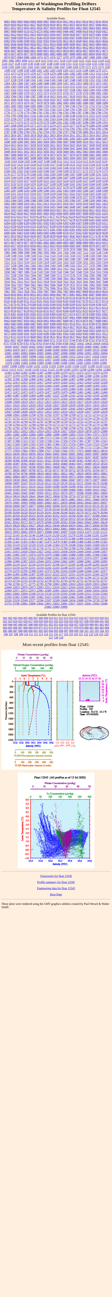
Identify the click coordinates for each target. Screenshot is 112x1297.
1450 (59, 83)
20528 (64, 519)
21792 (80, 548)
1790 (98, 112)
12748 (48, 421)
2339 (98, 125)
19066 (64, 480)
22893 (40, 587)
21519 (16, 545)
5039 (59, 148)
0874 (7, 54)
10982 (16, 353)
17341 (56, 441)
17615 (56, 447)
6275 (53, 219)
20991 (56, 532)
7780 (33, 288)
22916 (56, 587)
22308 (32, 571)
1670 (98, 99)
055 (66, 624)
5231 (7, 184)
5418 (79, 203)
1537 (66, 89)
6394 (92, 229)
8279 (7, 314)
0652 (46, 44)
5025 (72, 145)
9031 (92, 327)
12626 (48, 405)
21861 (8, 554)
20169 (88, 509)
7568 (46, 275)
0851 (46, 50)
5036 (40, 148)
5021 (53, 145)
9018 (79, 327)
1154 (88, 63)
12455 (32, 389)
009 (46, 618)
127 (51, 637)
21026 (72, 532)
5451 (105, 206)
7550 (85, 271)
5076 (59, 154)
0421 (105, 31)
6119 (33, 216)
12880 (104, 431)
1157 (107, 63)
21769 (64, 548)
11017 (87, 356)
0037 (92, 24)
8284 (20, 314)
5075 (53, 154)
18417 (40, 463)
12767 (24, 424)
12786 (48, 428)
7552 (92, 271)
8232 (46, 311)
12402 (48, 379)
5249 (20, 187)
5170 (72, 171)
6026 (20, 213)
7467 (14, 271)
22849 (8, 587)
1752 (92, 106)
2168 (85, 119)
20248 (64, 512)
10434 (96, 343)
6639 (53, 236)
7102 (66, 252)
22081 (88, 561)
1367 (27, 83)
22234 (40, 567)
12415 (24, 382)
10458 (80, 346)
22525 (56, 574)
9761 (26, 343)
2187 (79, 122)
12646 (104, 408)
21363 (48, 538)
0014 (85, 21)
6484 (40, 232)
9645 (85, 337)
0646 (14, 44)
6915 (105, 242)
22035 (32, 561)
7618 (46, 281)
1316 (14, 76)
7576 (72, 275)
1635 (53, 99)
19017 (104, 476)
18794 (16, 473)
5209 (79, 177)
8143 (98, 298)
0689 (66, 44)
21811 (8, 551)
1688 (98, 102)
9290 (20, 333)
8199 (14, 307)
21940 (48, 558)
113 (41, 634)
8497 (46, 324)
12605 (88, 398)
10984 (32, 353)
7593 (14, 278)
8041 (20, 294)
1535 (53, 89)
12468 (104, 389)
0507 (7, 37)
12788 (64, 428)
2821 (46, 135)
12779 (96, 424)
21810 (104, 548)
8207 (59, 307)
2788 (14, 132)
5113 (72, 161)
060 (91, 624)
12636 (24, 408)
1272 (7, 73)
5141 (33, 167)
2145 (46, 115)
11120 (35, 369)
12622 (16, 405)
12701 (40, 415)
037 (81, 621)
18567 (24, 467)
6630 (105, 232)
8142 (92, 298)
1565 (98, 89)
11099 (21, 366)
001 (5, 618)
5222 (53, 180)
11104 (60, 366)
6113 (14, 216)
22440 (80, 571)
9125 (46, 330)
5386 (27, 200)
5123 (27, 164)
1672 (7, 102)
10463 (104, 346)
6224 (105, 216)
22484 (8, 574)
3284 (85, 138)
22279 (16, 571)
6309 (92, 223)
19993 (24, 502)
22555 (88, 574)
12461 (80, 389)
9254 (59, 330)
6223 (98, 216)
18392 (24, 463)
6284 (7, 223)
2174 (20, 122)
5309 (105, 190)
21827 (40, 551)
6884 (59, 242)
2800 (85, 132)
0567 (72, 37)
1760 (40, 109)
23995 (64, 606)
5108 (47, 161)
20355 (64, 515)
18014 (104, 450)
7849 (92, 288)
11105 (68, 366)
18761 (88, 470)
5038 (53, 148)
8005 (72, 291)
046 (20, 624)
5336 (53, 197)
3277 (40, 138)
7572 (59, 275)
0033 (72, 24)
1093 (18, 60)
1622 (92, 96)
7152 (46, 255)
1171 (88, 67)
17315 (24, 441)
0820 (20, 47)
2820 (40, 135)
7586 (98, 275)
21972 (80, 558)
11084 (32, 363)
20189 (8, 512)
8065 (46, 294)
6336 (40, 226)
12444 (48, 385)
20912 (80, 528)
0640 (79, 41)
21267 (63, 535)
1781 (40, 112)
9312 (105, 333)
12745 (32, 421)
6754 (53, 239)
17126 (8, 437)
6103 (7, 216)
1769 (98, 109)
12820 (8, 431)
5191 (98, 174)
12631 (88, 405)
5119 (104, 161)
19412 (96, 489)
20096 (56, 506)
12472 (16, 392)
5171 (79, 171)
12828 (72, 431)
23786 (16, 603)
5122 (20, 164)
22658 (48, 577)
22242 (48, 567)
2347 (46, 128)
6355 (98, 226)
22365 (40, 571)
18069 (64, 454)
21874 (32, 554)
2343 (20, 128)
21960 (64, 558)
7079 (72, 249)
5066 (105, 151)
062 (102, 624)
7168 (33, 258)
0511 (33, 37)
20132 (8, 509)
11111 (106, 366)
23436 (56, 597)
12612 (40, 402)
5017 (27, 145)
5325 (92, 193)
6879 (33, 242)
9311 (98, 333)
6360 (27, 229)
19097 (16, 483)
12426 (96, 382)
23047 (80, 590)
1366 (20, 83)
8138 (79, 298)
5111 (59, 161)
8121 (26, 298)
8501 (66, 324)
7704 (20, 288)
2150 (79, 115)
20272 (88, 512)
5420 (92, 203)
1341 (33, 80)
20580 (48, 522)
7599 (53, 278)
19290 (64, 486)
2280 (92, 125)
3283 (79, 138)
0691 (79, 44)
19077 (96, 480)
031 (51, 621)
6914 (98, 242)
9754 (98, 340)
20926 (104, 528)
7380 (98, 265)
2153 (98, 115)
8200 (20, 307)
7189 (92, 258)
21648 (72, 545)
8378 (85, 314)
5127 (53, 164)
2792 (40, 132)
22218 (16, 567)
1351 (92, 80)
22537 (64, 574)
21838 (64, 551)
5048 (105, 148)
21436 (8, 541)
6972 (98, 245)
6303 (53, 223)
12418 (48, 382)
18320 (32, 460)
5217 (27, 180)
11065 (79, 359)
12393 (104, 376)
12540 (64, 395)
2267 (7, 125)
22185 (72, 564)
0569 (85, 37)
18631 (72, 467)
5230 (105, 180)
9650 (98, 337)
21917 (24, 558)
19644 (40, 496)
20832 (40, 528)
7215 (33, 262)
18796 (24, 473)
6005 (40, 210)
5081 (92, 154)
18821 (56, 473)
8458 (40, 320)
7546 (66, 271)
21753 (56, 548)
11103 (52, 366)
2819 (33, 135)
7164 (7, 258)
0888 (72, 54)
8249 (72, 311)
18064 (48, 454)
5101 (105, 158)
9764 (46, 343)
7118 (92, 252)
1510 (40, 86)
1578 (79, 93)
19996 (32, 502)
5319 (53, 193)
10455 (64, 346)
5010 (85, 141)
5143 (46, 167)
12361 (99, 369)
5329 (14, 197)
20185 (104, 509)
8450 (27, 320)
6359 (20, 229)
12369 (56, 372)
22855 (16, 587)
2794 (46, 132)
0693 (92, 44)
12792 (88, 428)
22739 (48, 580)
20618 (104, 522)
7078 (66, 249)
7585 (92, 275)
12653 (56, 411)
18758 (80, 470)
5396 (72, 200)
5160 (7, 171)
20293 (8, 515)
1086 (79, 57)
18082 (80, 454)
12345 (67, 369)
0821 (27, 47)
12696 (24, 415)
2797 (66, 132)
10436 (8, 346)
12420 (64, 382)
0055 (33, 28)
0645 (7, 44)
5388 (33, 200)
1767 (85, 109)
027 (30, 621)
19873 (48, 499)
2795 (53, 132)
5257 (59, 187)
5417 (72, 203)
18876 (24, 476)
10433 (88, 343)
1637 (59, 99)
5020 (46, 145)
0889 (79, 54)
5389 (40, 200)
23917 (72, 603)
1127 (11, 63)
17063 (88, 434)
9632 (59, 337)
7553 (98, 271)
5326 (98, 193)
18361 (80, 460)
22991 (56, 590)
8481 (105, 320)
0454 (40, 34)
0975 (14, 57)
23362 (16, 597)
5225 (72, 180)
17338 (48, 441)
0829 (66, 47)
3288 (7, 141)
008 (41, 618)
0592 (40, 41)
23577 (32, 600)
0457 (59, 34)
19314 (87, 486)
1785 (66, 112)
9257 (72, 330)
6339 (59, 226)
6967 (79, 245)
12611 (32, 402)
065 (10, 627)
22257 (80, 567)
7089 (27, 252)
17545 (8, 447)
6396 (98, 229)
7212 (13, 262)
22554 (80, 574)
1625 (7, 99)
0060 (66, 28)
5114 (79, 161)
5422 (105, 203)
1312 (92, 73)
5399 (92, 200)
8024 (105, 291)
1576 (66, 93)
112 (36, 634)
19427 (104, 489)
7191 (105, 258)
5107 (40, 161)
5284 (105, 187)
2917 (7, 138)
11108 (91, 366)
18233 (72, 457)
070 (36, 627)
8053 (40, 294)
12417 (40, 382)
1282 (72, 73)
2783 (85, 128)
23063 (8, 593)
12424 (88, 382)
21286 (87, 535)
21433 (103, 538)
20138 (48, 509)
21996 (16, 561)
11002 (40, 356)
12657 (88, 411)
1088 (92, 57)
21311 (24, 538)
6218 (72, 216)
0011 (66, 21)
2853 (53, 135)
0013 (79, 21)
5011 (92, 141)
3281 (66, 138)
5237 (46, 184)
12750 (64, 421)
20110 (87, 506)
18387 (16, 463)
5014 (7, 145)
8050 (27, 294)
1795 (14, 115)
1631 (27, 99)
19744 (96, 496)
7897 (14, 291)
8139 (85, 298)
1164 (43, 67)
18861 (104, 473)
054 (61, 624)
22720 (104, 577)
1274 (20, 73)
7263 (40, 265)
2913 (85, 135)
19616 (16, 496)
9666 (40, 340)
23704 (88, 600)
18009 (88, 450)
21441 (16, 541)
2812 (92, 132)
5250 (27, 187)
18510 (96, 463)
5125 (40, 164)
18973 (72, 476)
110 (26, 634)
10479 (32, 350)
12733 (80, 418)
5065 (98, 151)
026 (25, 621)
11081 (16, 363)
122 (86, 634)
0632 (66, 41)
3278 (46, 138)
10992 (96, 353)
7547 (72, 271)
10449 (56, 346)
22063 (64, 561)
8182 (40, 304)
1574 (53, 93)
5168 (59, 171)
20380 (96, 515)
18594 (40, 467)
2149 (72, 115)
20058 (8, 506)
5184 (59, 174)
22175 (64, 564)
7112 (85, 252)
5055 (40, 151)
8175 (7, 304)
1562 (79, 89)
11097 (5, 366)
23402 (40, 597)
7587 (105, 275)
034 (66, 621)
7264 (46, 265)
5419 (85, 203)
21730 (40, 548)
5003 (40, 141)
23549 (24, 600)
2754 (66, 128)
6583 (85, 232)
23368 (24, 597)
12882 (16, 434)
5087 (27, 158)
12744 (24, 421)
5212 (98, 177)
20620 (16, 525)
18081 (72, 454)
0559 (46, 37)
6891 (92, 242)
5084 (7, 158)
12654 (64, 411)
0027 (33, 24)
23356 (8, 597)
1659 (72, 99)
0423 (14, 34)
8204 (40, 307)
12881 (8, 434)
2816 (14, 135)
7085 (7, 252)
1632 (33, 99)
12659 (104, 411)
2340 (105, 125)
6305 (66, 223)
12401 (40, 379)
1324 (59, 76)
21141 (16, 535)
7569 (53, 275)
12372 (80, 372)
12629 (72, 405)
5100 (98, 158)
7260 (20, 265)
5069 (20, 154)
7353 (79, 265)
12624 (32, 405)
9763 (39, 343)
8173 (98, 301)
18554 (8, 467)
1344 (46, 80)
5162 (20, 171)
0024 (20, 24)
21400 (80, 538)
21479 (56, 541)
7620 (59, 281)
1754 (105, 106)
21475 (48, 541)
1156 (101, 63)
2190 (98, 122)
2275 (59, 125)
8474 (79, 320)
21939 (40, 558)
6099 (92, 213)
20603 (88, 522)
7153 (53, 255)
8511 (79, 324)
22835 (96, 584)
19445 (24, 493)
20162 (80, 509)
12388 (88, 376)
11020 (8, 359)
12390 (96, 376)
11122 (43, 369)
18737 (56, 470)
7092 (40, 252)
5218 (33, 180)
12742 (16, 421)
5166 (46, 171)
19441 (8, 493)
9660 (27, 340)
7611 (13, 281)
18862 (8, 476)
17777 (8, 450)
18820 (48, 473)
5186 (66, 174)
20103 (64, 506)
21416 (87, 538)
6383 (66, 229)
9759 (20, 343)
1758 (27, 109)
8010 (92, 291)
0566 (66, 37)
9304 (79, 333)
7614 (33, 281)
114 (46, 634)
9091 (105, 327)
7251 (85, 262)
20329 (24, 515)
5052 (27, 151)
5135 (98, 164)
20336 (40, 515)
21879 (48, 554)
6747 (7, 239)
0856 (79, 50)
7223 (72, 262)
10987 (56, 353)
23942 (96, 603)
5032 (14, 148)
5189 (85, 174)
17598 (40, 447)
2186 (72, 122)
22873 (32, 587)
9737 (66, 340)
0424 (20, 34)
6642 (72, 236)
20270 (80, 512)
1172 (94, 67)
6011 (59, 210)
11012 (72, 356)
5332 (33, 197)
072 (46, 627)
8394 (53, 317)
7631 (72, 281)
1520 (105, 86)
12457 (48, 389)
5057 (53, 151)
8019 (98, 291)
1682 (59, 102)
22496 (24, 574)
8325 (40, 314)
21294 (103, 535)
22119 (16, 564)
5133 (85, 164)
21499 (96, 541)
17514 (88, 444)
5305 (79, 190)
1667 (79, 99)
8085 (85, 294)
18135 (32, 457)
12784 (32, 428)
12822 (24, 431)
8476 (85, 320)
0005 (33, 21)
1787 (79, 112)
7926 (27, 291)
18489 (88, 463)
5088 (33, 158)
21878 (40, 554)
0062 (79, 28)
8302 (33, 314)
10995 (8, 356)
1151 (69, 63)
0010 (59, 21)
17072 (96, 434)
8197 (105, 304)
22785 (40, 584)
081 (91, 627)
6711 (92, 236)
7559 (20, 275)
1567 (7, 93)
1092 (11, 60)
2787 (7, 132)
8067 (59, 294)
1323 (53, 76)
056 (71, 624)
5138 (14, 167)
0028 (40, 24)
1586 (27, 96)
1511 (46, 86)
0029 (46, 24)
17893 (32, 450)
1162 (30, 67)
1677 (33, 102)
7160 (98, 255)
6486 (53, 232)
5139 (20, 167)
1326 (66, 76)
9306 (92, 333)
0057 (46, 28)
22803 (56, 584)
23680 (80, 600)
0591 (33, 41)
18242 (80, 457)
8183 (46, 304)
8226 (40, 311)
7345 (59, 265)
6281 (92, 219)
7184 (59, 258)
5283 (98, 187)
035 (71, 621)
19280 (56, 486)
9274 (105, 330)
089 (25, 631)
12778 (88, 424)
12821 (16, 431)
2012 (27, 115)
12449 (88, 385)
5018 (33, 145)
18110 (16, 457)
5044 (79, 148)
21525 (24, 545)
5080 (85, 154)
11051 (16, 359)
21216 (47, 535)
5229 (98, 180)
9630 (46, 337)
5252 (40, 187)
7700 (14, 288)
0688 (59, 44)
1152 (75, 63)
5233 (20, 184)
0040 (98, 24)
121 (81, 634)
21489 (80, 541)
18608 (56, 467)
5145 (59, 167)
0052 (14, 28)
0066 (105, 28)
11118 (28, 369)
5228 (92, 180)
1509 (33, 86)
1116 (50, 60)
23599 (56, 600)
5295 (27, 190)
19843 (40, 499)
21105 (95, 532)
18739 (64, 470)
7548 (79, 271)
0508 (14, 37)
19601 (96, 493)
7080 (79, 249)
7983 (59, 291)
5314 (20, 193)
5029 (98, 145)
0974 (7, 57)
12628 (64, 405)
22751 (80, 580)
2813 (98, 132)
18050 (32, 454)
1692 (14, 106)
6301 (40, 223)
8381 (98, 314)
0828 (59, 47)
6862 (105, 239)
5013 (105, 141)
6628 (92, 232)
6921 (40, 245)
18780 (8, 473)
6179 (59, 216)
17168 (40, 437)
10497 (80, 350)
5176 (7, 174)
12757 (104, 421)
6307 (79, 223)
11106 (75, 366)
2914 (92, 135)
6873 (14, 242)
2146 (53, 115)
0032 (66, 24)
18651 (88, 467)
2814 (105, 132)
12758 (8, 424)
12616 (72, 402)
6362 (40, 229)
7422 (72, 268)
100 (81, 631)
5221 (46, 180)
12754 (88, 421)
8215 (7, 311)
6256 (46, 219)
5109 (53, 161)
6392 (79, 229)
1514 (66, 86)
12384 (64, 376)
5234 (27, 184)
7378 (92, 265)
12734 (88, 418)
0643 (98, 41)
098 (71, 631)
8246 (66, 311)
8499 (59, 324)
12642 (72, 408)
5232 (14, 184)
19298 (72, 486)
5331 (27, 197)
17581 (32, 447)
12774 (64, 424)
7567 (40, 275)
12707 (56, 415)
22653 (40, 577)
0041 (105, 24)
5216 (20, 180)
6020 (85, 210)
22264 (88, 567)
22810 (72, 584)
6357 (7, 229)
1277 (40, 73)
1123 (94, 60)
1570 (27, 93)
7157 (79, 255)
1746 (53, 106)
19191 (8, 486)
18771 (104, 470)
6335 (33, 226)
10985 (40, 353)
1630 (20, 99)
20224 (32, 512)
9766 (59, 343)
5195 (20, 177)
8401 (72, 317)
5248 (14, 187)
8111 (13, 298)
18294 (103, 457)
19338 (8, 489)
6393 (85, 229)
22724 (16, 580)
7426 (85, 268)
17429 (24, 444)
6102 (105, 213)
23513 (96, 597)
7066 (33, 249)
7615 (39, 281)
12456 (40, 389)
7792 (46, 288)
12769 (40, 424)
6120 (39, 216)
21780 (72, 548)
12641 (64, 408)
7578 (79, 275)
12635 (16, 408)
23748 (104, 600)
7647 (98, 281)
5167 (53, 171)
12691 (16, 415)
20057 (103, 502)
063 (107, 624)
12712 (87, 415)
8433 (98, 317)
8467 (59, 320)
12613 (48, 402)
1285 (79, 73)
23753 (8, 603)
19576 (64, 493)
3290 (20, 141)
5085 (14, 158)
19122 (48, 483)
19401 (80, 489)
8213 (98, 307)
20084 (40, 506)
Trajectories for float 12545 (56, 876)
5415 (59, 203)
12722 (16, 418)
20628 (40, 525)
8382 (105, 314)
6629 (98, 232)
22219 (24, 567)
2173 (14, 122)
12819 (104, 428)
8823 (14, 327)
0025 (27, 24)
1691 (7, 106)
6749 (20, 239)
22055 (48, 561)
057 (76, 624)
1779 (27, 112)
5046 (92, 148)
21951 (56, 558)
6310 (98, 223)
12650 (32, 411)
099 (76, 631)
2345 (33, 128)
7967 (46, 291)
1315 (7, 76)
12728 (56, 418)
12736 (96, 418)
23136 (48, 593)
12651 (40, 411)
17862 (24, 450)
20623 (24, 525)
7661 (33, 284)
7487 (20, 271)
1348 (72, 80)
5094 (72, 158)
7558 (14, 275)
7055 (20, 249)
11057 (48, 359)
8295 (27, 314)
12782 (16, 428)
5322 (72, 193)
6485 (46, 232)
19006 (88, 476)
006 (30, 618)
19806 (24, 499)
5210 (85, 177)
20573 (32, 522)
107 (11, 634)
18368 (88, 460)
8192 (79, 304)
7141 (20, 255)
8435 (105, 317)
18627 (64, 467)
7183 (53, 258)
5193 (7, 177)
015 (76, 618)
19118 (40, 483)
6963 (72, 245)
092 (41, 631)
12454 (24, 389)
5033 (20, 148)
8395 (59, 317)
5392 (59, 200)
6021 (92, 210)
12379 (24, 376)
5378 (92, 197)
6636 (33, 236)
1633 (40, 99)
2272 (40, 125)
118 (66, 634)
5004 (46, 141)
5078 (72, 154)
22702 (80, 577)
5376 (79, 197)
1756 (14, 109)
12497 (48, 395)
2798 (72, 132)
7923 (20, 291)
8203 (33, 307)
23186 (72, 593)
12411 (103, 379)
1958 (20, 115)
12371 (72, 372)
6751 (33, 239)
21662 (80, 545)
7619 (53, 281)
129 (61, 637)
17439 (40, 444)
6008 (46, 210)
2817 (20, 135)
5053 (33, 151)
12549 (104, 395)
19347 (24, 489)
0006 (40, 21)
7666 (53, 284)
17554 (24, 447)
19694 (56, 496)
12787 (56, 428)
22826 (80, 584)
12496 (40, 395)
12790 (72, 428)
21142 (24, 535)
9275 (7, 333)
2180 (53, 122)
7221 (59, 262)
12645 (96, 408)
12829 (80, 431)
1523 (20, 89)
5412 (39, 203)
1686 (85, 102)
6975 (105, 245)
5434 (46, 206)
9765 (52, 343)
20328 (16, 515)
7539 (53, 271)
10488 (48, 350)
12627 (56, 405)
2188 (85, 122)
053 (56, 624)
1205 (65, 70)
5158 (98, 167)
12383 (56, 376)
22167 (48, 564)
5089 (40, 158)
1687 (92, 102)
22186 (80, 564)
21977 (96, 558)
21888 (72, 554)
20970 (32, 532)
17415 (104, 441)
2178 (40, 122)
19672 (48, 496)
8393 (46, 317)
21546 (48, 545)
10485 (40, 350)
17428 (16, 444)
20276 (96, 512)
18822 (64, 473)
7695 (98, 284)
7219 (46, 262)
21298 (8, 538)
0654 (53, 44)
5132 (79, 164)
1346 (59, 80)
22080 (80, 561)
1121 (81, 60)
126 (106, 634)
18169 (48, 457)
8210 (79, 307)
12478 (56, 392)
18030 (16, 454)
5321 (66, 193)
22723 (8, 580)
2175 (27, 122)
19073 (88, 480)
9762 (33, 343)
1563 (85, 89)
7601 (66, 278)
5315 (26, 193)
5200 (53, 177)
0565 (59, 37)
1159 (11, 67)
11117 (20, 369)
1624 (105, 96)
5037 (46, 148)
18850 (88, 473)
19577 (72, 493)
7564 (33, 275)
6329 (20, 226)
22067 (72, 561)
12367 (40, 372)
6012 (66, 210)
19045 (24, 480)
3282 (72, 138)
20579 (40, 522)
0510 (27, 37)
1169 (75, 67)
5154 (72, 167)
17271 (104, 437)
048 (30, 624)
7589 (7, 278)
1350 (85, 80)
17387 (88, 441)
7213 (20, 262)
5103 (14, 161)
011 (56, 618)
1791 (105, 112)
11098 (13, 366)
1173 (101, 67)
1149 (56, 63)
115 (51, 634)
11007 (56, 356)
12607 (104, 398)
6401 (14, 232)
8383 (7, 317)
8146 (14, 301)
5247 (7, 187)
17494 (80, 444)
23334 (96, 593)
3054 (20, 138)
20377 (88, 515)
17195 (64, 437)
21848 (95, 551)
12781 (8, 428)
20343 (48, 515)
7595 (27, 278)
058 (81, 624)
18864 (16, 476)
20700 (104, 525)
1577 (72, 93)
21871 (24, 554)
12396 (16, 379)
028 (36, 621)
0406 (66, 31)
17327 (32, 441)
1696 (40, 106)
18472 (80, 463)
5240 (66, 184)
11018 (95, 356)
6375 (46, 229)
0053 (20, 28)
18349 (72, 460)
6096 (72, 213)
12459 (64, 389)
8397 (66, 317)
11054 (32, 359)
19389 (64, 489)
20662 (80, 525)
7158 (85, 255)
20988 (48, 532)
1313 (98, 73)
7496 (27, 271)
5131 (72, 164)
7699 (7, 288)
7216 (39, 262)
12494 (32, 395)
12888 (56, 434)
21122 (8, 535)
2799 (79, 132)
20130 (103, 506)
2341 (7, 128)
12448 (80, 385)
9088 (98, 327)
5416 (66, 203)
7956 (40, 291)
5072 (33, 154)
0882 (53, 54)
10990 (80, 353)
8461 (46, 320)
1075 (46, 57)
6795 (98, 239)
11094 (95, 363)
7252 (92, 262)
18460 (64, 463)
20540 (88, 519)
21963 (72, 558)
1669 (92, 99)
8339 (46, 314)
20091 (48, 506)
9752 (92, 340)
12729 (64, 418)
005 (25, 618)
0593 (46, 41)
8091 (105, 294)
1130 (30, 63)
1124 (101, 60)
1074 (40, 57)
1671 (105, 99)
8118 (20, 298)
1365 (14, 83)
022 (5, 621)
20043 (80, 502)
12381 (40, 376)
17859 (16, 450)
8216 (14, 311)
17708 (80, 447)
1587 (33, 96)
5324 (85, 193)
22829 (88, 584)
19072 (80, 480)
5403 (14, 203)
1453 (79, 83)
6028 (33, 213)
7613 (26, 281)
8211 (85, 307)
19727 (88, 496)
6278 (72, 219)
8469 (66, 320)
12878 (88, 431)
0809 (14, 47)
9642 (79, 337)
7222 (66, 262)
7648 (105, 281)
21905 (8, 558)
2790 (27, 132)
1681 (53, 102)
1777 (14, 112)
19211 (24, 486)
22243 (56, 567)
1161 (24, 67)
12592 (64, 398)
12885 (40, 434)
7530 (46, 271)
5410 (27, 203)
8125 (39, 298)
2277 (72, 125)
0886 (59, 54)
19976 (8, 502)
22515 (48, 574)
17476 (72, 444)
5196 (27, 177)
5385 (20, 200)
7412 (59, 268)
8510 (72, 324)
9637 (72, 337)
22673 (56, 577)
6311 (105, 223)
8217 (20, 311)
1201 (39, 70)
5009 (79, 141)
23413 (48, 597)
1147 (43, 63)
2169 (92, 119)
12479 (64, 392)
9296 (46, 333)
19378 (56, 489)
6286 (20, 223)
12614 (56, 402)
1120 (75, 60)
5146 (66, 167)
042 (107, 621)
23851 (48, 603)
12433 (32, 385)
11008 (64, 356)
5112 (66, 161)
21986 (8, 561)
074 (56, 627)
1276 (33, 73)
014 (71, 618)
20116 (95, 506)
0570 (92, 37)
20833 (48, 528)
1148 (49, 63)
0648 (20, 44)
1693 (20, 106)
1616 (59, 96)
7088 (20, 252)
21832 (48, 551)
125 (101, 634)
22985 (48, 590)
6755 (59, 239)
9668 (46, 340)
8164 (59, 301)
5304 (72, 190)
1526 (33, 89)
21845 (87, 551)
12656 (80, 411)
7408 (53, 268)
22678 (64, 577)
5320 (59, 193)
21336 (32, 538)
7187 (79, 258)
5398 (85, 200)
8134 (72, 298)
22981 (40, 590)
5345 (66, 197)
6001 (27, 210)
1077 (59, 57)
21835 (56, 551)
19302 (80, 486)
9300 (53, 333)
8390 (27, 317)
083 (102, 627)
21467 (40, 541)
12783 (24, 428)
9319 (27, 337)
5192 (105, 174)
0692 (85, 44)
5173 (92, 171)
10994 (104, 353)
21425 (95, 538)
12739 (104, 418)
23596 (40, 600)
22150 (32, 564)
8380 (92, 314)
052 (51, 624)
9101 (40, 330)
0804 (98, 44)
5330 (20, 197)
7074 (53, 249)
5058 (59, 151)
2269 (20, 125)
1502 (7, 86)
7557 (7, 275)
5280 (79, 187)
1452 (72, 83)
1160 (17, 67)
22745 (72, 580)
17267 (96, 437)
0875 (14, 54)
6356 (105, 226)
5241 (72, 184)
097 (66, 631)
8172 (92, 301)
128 (56, 637)
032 (56, 621)
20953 (16, 532)
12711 (80, 415)
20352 (56, 515)
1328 (79, 76)
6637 (40, 236)
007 (36, 618)
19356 (32, 489)
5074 (46, 154)
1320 (33, 76)
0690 (72, 44)
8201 (27, 307)
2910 (66, 135)
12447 (72, 385)
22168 (56, 564)
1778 (20, 112)
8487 (33, 324)
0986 (27, 57)
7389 (14, 268)
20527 (56, 519)
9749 (79, 340)
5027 (85, 145)
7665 (46, 284)
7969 (53, 291)
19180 (103, 483)
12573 (48, 398)
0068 (14, 31)
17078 (104, 434)
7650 (7, 284)
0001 (7, 21)
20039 (64, 502)
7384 (7, 268)
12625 (40, 405)
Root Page (56, 894)
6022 (98, 210)
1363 (105, 80)
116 (56, 634)
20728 (24, 528)
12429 (8, 385)
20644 (64, 525)
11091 (71, 363)
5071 (27, 154)
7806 (53, 288)
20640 (56, 525)
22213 (8, 567)
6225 (7, 219)
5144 (53, 167)
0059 (59, 28)
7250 (79, 262)
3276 (33, 138)
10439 (24, 346)
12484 (104, 392)
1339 (20, 80)
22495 (16, 574)
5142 (40, 167)
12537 (56, 395)
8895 (27, 327)
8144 (105, 298)
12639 (48, 408)
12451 (104, 385)
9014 (66, 327)
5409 (20, 203)
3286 (98, 138)
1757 (20, 109)
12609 (16, 402)
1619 (79, 96)
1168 (69, 67)
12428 (104, 382)
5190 (92, 174)
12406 (64, 379)
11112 (4, 369)
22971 (16, 590)
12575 (56, 398)
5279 (72, 187)
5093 (66, 158)
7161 (105, 255)
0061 (72, 28)
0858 (92, 50)
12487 (16, 395)
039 (91, 621)
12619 (95, 402)
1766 (79, 109)
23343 (104, 593)
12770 (48, 424)
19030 (16, 480)
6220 (85, 216)
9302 (66, 333)
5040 (66, 148)
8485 (20, 324)
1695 (33, 106)
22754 (88, 580)
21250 (55, 535)
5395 (66, 200)
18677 (8, 470)
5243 (85, 184)
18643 (80, 467)
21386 (72, 538)
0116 (26, 31)
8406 (79, 317)
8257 (98, 311)
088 (20, 631)
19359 (40, 489)
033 (61, 621)
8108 (7, 298)
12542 (80, 395)
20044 (87, 502)
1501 (105, 83)
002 (10, 618)
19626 (24, 496)
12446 (64, 385)
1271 (105, 70)
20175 (96, 509)
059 (86, 624)
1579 (85, 93)
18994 (80, 476)
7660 (27, 284)
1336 (105, 76)
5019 (40, 145)
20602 (80, 522)
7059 (27, 249)
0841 (33, 50)
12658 (96, 411)
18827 (72, 473)
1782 (46, 112)
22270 (96, 567)
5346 (72, 197)
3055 (27, 138)
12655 (72, 411)
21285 (79, 535)
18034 (24, 454)
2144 (40, 115)
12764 (16, 424)
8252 (79, 311)
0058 (53, 28)
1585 (20, 96)
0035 (85, 24)
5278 (66, 187)
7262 (33, 265)
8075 (66, 294)
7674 (79, 284)
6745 (98, 236)
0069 (20, 31)
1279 (53, 73)
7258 (14, 265)
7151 (40, 255)
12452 (8, 389)
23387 (32, 597)
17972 (80, 450)
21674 (104, 545)
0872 (98, 50)
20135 (24, 509)
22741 (56, 580)
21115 (103, 532)
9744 (72, 340)
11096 (103, 363)
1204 (59, 70)
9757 (7, 343)
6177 (52, 216)
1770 (105, 109)
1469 (85, 83)
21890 (80, 554)
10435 (104, 343)
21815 (16, 551)
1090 (105, 57)
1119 (69, 60)
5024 (66, 145)
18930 (56, 476)
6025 (14, 213)
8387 (20, 317)
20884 (72, 528)
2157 (20, 119)
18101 (8, 457)
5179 (27, 174)
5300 (46, 190)
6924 (59, 245)
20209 (16, 512)
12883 (24, 434)
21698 (24, 548)
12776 (80, 424)
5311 (13, 193)
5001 (27, 141)
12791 (80, 428)
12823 (32, 431)
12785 (40, 428)
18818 (40, 473)
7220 (53, 262)
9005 (59, 327)
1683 (66, 102)
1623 (98, 96)
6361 (33, 229)
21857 (103, 551)
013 (66, 618)
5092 (59, 158)
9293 (33, 333)
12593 (72, 398)
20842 (56, 528)
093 (46, 631)
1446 (40, 83)
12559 (40, 398)
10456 (72, 346)
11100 (29, 366)
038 (86, 621)
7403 (40, 268)
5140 (27, 167)
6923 (53, 245)
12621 (8, 405)
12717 (8, 418)
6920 (33, 245)
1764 (66, 109)
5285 (7, 190)
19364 (48, 489)
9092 (7, 330)
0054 (27, 28)
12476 (40, 392)
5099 (92, 158)
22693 (72, 577)
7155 (66, 255)
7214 (26, 262)
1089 (98, 57)
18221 (64, 457)
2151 (85, 115)
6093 (53, 213)
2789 (20, 132)
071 (41, 627)
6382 (59, 229)
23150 (56, 593)
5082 (98, 154)
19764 (16, 499)
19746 (104, 496)
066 (15, 627)
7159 (92, 255)
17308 (16, 441)
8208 (66, 307)
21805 (96, 548)
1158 (4, 67)
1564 (92, 89)
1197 (13, 70)
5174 (98, 171)
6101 (98, 213)
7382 (105, 265)
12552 (24, 398)
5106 (33, 161)
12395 (8, 379)
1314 (105, 73)
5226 (79, 180)
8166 (72, 301)
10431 (80, 343)
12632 (96, 405)
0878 (33, 54)
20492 (24, 519)
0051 (7, 28)
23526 (8, 600)
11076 (8, 363)
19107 (24, 483)
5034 (27, 148)
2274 (53, 125)
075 (61, 627)
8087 (92, 294)
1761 (46, 109)
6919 (27, 245)
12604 (80, 398)
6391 (72, 229)
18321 (40, 460)
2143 (33, 115)
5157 (92, 167)
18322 (48, 460)
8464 (53, 320)
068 (25, 627)
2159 (33, 119)
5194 (14, 177)
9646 (92, 337)
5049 (7, 151)
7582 (85, 275)
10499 (88, 350)
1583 (7, 96)
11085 (40, 363)
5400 (98, 200)
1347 (66, 80)
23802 (24, 603)
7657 (20, 284)
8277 (105, 311)
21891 (88, 554)
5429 (33, 206)
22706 (88, 577)
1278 (46, 73)
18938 (64, 476)
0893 (85, 54)
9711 (53, 340)
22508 (40, 574)
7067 (40, 249)
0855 (72, 50)
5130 (66, 164)
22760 (8, 584)
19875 (56, 499)
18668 (104, 467)
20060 (16, 506)
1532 (40, 89)
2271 (33, 125)
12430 (16, 385)
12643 (80, 408)
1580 (92, 93)
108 (16, 634)
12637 (32, 408)
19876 (64, 499)
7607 (98, 278)
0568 (79, 37)
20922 (96, 528)
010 (51, 618)
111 (31, 634)
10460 (88, 346)
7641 (85, 281)
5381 (105, 197)
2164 (59, 119)
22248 (64, 567)
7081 (85, 249)
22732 (40, 580)
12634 (8, 408)
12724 (32, 418)
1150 (62, 63)
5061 (72, 151)
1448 (46, 83)
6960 (66, 245)
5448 (85, 206)
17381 (80, 441)
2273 (46, 125)
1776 (7, 112)
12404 (56, 379)
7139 (7, 255)
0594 (53, 41)
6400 (7, 232)
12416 (32, 382)
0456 (53, 34)
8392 (40, 317)
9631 (53, 337)
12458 (56, 389)
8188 (66, 304)
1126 (4, 63)
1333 (85, 76)
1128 (17, 63)
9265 (92, 330)
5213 (105, 177)
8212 (92, 307)
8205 (46, 307)
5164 (33, 171)
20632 (48, 525)
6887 (72, 242)
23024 (64, 590)
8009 (85, 291)
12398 (24, 379)
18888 (32, 476)
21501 (104, 541)
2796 (59, 132)
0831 (79, 47)
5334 (46, 197)
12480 (72, 392)
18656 (96, 467)
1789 (92, 112)
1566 (105, 89)
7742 (27, 288)
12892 (72, 434)
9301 (59, 333)
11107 (83, 366)
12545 (96, 395)
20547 (96, 519)
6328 (14, 226)
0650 (33, 44)
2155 (7, 119)
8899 (46, 327)
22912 (48, 587)
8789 (92, 324)
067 (20, 627)
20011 (56, 502)
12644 (88, 408)
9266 (98, 330)
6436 (27, 232)
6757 (72, 239)
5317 (39, 193)
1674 (20, 102)
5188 (79, 174)
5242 (79, 184)
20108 (72, 506)
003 (15, 618)
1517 (85, 86)
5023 (59, 145)
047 (25, 624)
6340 (66, 226)
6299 (27, 223)
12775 (72, 424)
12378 (16, 376)
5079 (79, 154)
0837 (14, 50)
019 (96, 618)
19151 (80, 483)
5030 (105, 145)
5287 (14, 190)
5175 (105, 171)
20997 (64, 532)
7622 (66, 281)
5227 (85, 180)
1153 (81, 63)
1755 (7, 109)
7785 (40, 288)
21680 (16, 548)
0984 (20, 57)
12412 (8, 382)
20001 (40, 502)
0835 (105, 47)
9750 (85, 340)
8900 (53, 327)
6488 (59, 232)
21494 (88, 541)
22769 (16, 584)
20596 (72, 522)
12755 (96, 421)
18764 (96, 470)
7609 (105, 278)
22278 (8, 571)
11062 (63, 359)
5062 (79, 151)
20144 (56, 509)
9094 (14, 330)
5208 (72, 177)
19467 (32, 493)
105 (107, 631)
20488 (16, 519)
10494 (64, 350)
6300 (33, 223)
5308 (98, 190)
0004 (27, 21)
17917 (48, 450)
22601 (16, 577)
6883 (53, 242)
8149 (20, 301)
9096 (27, 330)
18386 (8, 463)
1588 (40, 96)
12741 (8, 421)
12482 (88, 392)
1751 (85, 106)
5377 (85, 197)
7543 (59, 271)
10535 (96, 350)
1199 (26, 70)
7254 (105, 262)
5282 (92, 187)
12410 (96, 379)
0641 (85, 41)
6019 (79, 210)
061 (97, 624)
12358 (83, 369)
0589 (27, 41)
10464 (8, 350)
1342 (40, 80)
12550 (8, 398)
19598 (88, 493)
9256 (66, 330)
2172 (7, 122)
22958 (104, 587)
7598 (46, 278)
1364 (7, 83)
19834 (32, 499)
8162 (46, 301)
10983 (24, 353)
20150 (72, 509)
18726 (48, 470)
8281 (14, 314)
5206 (59, 177)
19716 (72, 496)
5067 (7, 154)
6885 (66, 242)
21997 (24, 561)
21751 (48, 548)
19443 (16, 493)
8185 (59, 304)
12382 (48, 376)
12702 (48, 415)
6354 (92, 226)
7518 (40, 271)
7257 (7, 265)
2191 (105, 122)
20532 (72, 519)
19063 (48, 480)
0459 (72, 34)
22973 (32, 590)
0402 (46, 31)
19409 (88, 489)
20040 (72, 502)
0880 (40, 54)
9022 (85, 327)
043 (5, 624)
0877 (27, 54)
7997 (66, 291)
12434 (40, 385)
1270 (98, 70)
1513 (59, 86)
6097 (79, 213)
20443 (104, 515)
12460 (72, 389)
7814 (59, 288)
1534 (46, 89)
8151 (27, 301)
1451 (66, 83)
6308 (85, 223)
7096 (53, 252)
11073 (95, 359)
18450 (56, 463)
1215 (72, 70)
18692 (16, 470)
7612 (20, 281)
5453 (14, 210)
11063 (71, 359)
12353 (75, 369)
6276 (59, 219)
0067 (7, 31)
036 (76, 621)
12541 (72, 395)
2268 (14, 125)
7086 (14, 252)
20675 (88, 525)
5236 (40, 184)
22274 (104, 567)
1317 (20, 76)
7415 (66, 268)
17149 (24, 437)
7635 (79, 281)
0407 (72, 31)
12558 (32, 398)
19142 (72, 483)
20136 (32, 509)
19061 (40, 480)
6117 (26, 216)
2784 (92, 128)
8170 (85, 301)
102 (91, 631)
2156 (14, 119)
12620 (103, 402)
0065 (98, 28)
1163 (37, 67)
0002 (14, 21)
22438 (72, 571)
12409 (88, 379)
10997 (24, 356)
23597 (48, 600)
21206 (39, 535)
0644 (105, 41)
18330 (56, 460)
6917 (14, 245)
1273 (14, 73)
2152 (92, 115)
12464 (96, 389)
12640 (56, 408)
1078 (66, 57)
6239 (40, 219)
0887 (66, 54)
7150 (33, 255)
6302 (46, 223)
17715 (88, 447)
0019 (7, 24)
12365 (24, 372)
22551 (72, 574)
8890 (20, 327)
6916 (7, 245)
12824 (40, 431)
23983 (56, 606)
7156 (72, 255)
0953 (105, 54)
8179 (27, 304)
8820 (7, 327)
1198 (20, 70)
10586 (104, 350)
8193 (85, 304)
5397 (79, 200)
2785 (98, 128)
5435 (53, 206)
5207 (66, 177)
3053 (14, 138)
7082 (92, 249)
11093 (87, 363)
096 (61, 631)
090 (30, 631)
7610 (7, 281)
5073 (40, 154)
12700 (32, 415)
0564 (53, 37)
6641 (66, 236)
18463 (72, 463)
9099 (33, 330)
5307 (92, 190)
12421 (72, 382)
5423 (7, 206)
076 (66, 627)
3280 (59, 138)
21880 (56, 554)
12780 (104, 424)
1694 (27, 106)
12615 (64, 402)
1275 (27, 73)
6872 (7, 242)
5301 (53, 190)
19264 (48, 486)
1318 (27, 76)
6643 (79, 236)
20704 (8, 528)
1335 (98, 76)
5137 (7, 167)
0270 (33, 31)
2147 (59, 115)
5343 (59, 197)
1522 (14, 89)
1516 (79, 86)
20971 (40, 532)
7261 (27, 265)
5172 (85, 171)
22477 (104, 571)
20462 (8, 519)
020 (101, 618)
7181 (40, 258)
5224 (66, 180)
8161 (40, 301)
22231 (32, 567)
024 (15, 621)
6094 (59, 213)
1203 (52, 70)
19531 (56, 493)
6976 (7, 249)
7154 (59, 255)
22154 (40, 564)
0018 (105, 21)
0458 (66, 34)
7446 (105, 268)
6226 (14, 219)
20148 (64, 509)
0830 (72, 47)
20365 (80, 515)
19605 (104, 493)
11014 (79, 356)
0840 (27, 50)
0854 (66, 50)
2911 (72, 135)
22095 (104, 561)
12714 (95, 415)
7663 (40, 284)
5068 (14, 154)
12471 (8, 392)
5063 (85, 151)
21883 (64, 554)
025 (20, 621)
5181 (40, 174)
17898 (40, 450)
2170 (98, 119)
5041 (72, 148)
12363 (8, 372)
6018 (72, 210)
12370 (64, 372)
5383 (7, 200)
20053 (95, 502)
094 (51, 631)
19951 (88, 499)
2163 (53, 119)
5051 (20, 151)
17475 (64, 444)
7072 (46, 249)
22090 (96, 561)
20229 (40, 512)
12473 (24, 392)
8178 (20, 304)
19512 (48, 493)
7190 (98, 258)
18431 (48, 463)
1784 (59, 112)
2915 (98, 135)
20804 (32, 528)
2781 (72, 128)
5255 (53, 187)
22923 (64, 587)
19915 (80, 499)
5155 (79, 167)
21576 (64, 545)
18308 (24, 460)
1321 (40, 76)
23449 (64, 597)
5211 (92, 177)
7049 (14, 249)
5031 (7, 148)
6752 (40, 239)
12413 (16, 382)
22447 (96, 571)
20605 (96, 522)
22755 (96, 580)
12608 (8, 402)
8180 (33, 304)
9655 (7, 340)
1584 (14, 96)
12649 (24, 411)
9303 (72, 333)
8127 (53, 298)
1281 (66, 73)
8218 (27, 311)
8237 (53, 311)
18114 (24, 457)
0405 (59, 31)
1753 (98, 106)
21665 (88, 545)
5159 (105, 167)
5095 (79, 158)
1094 (24, 60)
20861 (64, 528)
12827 (64, 431)
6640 (59, 236)
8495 (40, 324)
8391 (33, 317)
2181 (59, 122)
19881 (72, 499)
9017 (72, 327)
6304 (59, 223)
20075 (24, 506)
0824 (46, 47)
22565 (96, 574)
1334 (92, 76)
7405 (46, 268)
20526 (48, 519)
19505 (40, 493)
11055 (40, 359)
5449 (92, 206)
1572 (40, 93)
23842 (40, 603)
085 (5, 631)
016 (81, 618)
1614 (46, 96)
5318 (46, 193)
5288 (20, 190)
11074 (103, 359)
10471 (24, 350)
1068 (33, 57)
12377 (8, 376)
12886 (48, 434)
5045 (85, 148)
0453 (33, 34)
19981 (16, 502)
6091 (40, 213)
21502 (8, 545)
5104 (20, 161)
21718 (32, 548)
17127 (16, 437)
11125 (51, 369)
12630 (80, 405)
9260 (79, 330)
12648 (16, 411)
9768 (65, 343)
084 (107, 627)
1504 (20, 86)
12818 (96, 428)
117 (61, 634)
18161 (40, 457)
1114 (37, 60)
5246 (105, 184)
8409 (92, 317)
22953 (88, 587)
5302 (59, 190)
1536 (59, 89)
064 (5, 627)
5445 (66, 206)
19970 (104, 499)
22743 (64, 580)
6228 (27, 219)
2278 (79, 125)
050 (41, 624)
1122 (88, 60)
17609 (48, 447)
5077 (66, 154)
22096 (8, 564)
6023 (105, 210)
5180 (33, 174)
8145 (7, 301)
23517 (104, 597)
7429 (92, 268)
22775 (32, 584)
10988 (64, 353)
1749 (72, 106)
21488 (72, 541)
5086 (20, 158)
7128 (98, 252)
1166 (56, 67)
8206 (53, 307)
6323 (7, 226)
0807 (7, 47)
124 (96, 634)
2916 (105, 135)
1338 (14, 80)
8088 (98, 294)
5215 (14, 180)
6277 (66, 219)
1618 (72, 96)
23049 (88, 590)
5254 (46, 187)
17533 (96, 444)
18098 (104, 454)
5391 (53, 200)
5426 (27, 206)
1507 (27, 86)
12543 (88, 395)
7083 (98, 249)
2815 (7, 135)
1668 (85, 99)
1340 (27, 80)
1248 (85, 70)
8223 (33, 311)
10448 (48, 346)
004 (20, 618)
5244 (92, 184)
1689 (105, 102)
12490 (24, 395)
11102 (44, 366)
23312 (88, 593)
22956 (96, 587)
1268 (92, 70)
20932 (8, 532)
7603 (72, 278)
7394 (20, 268)
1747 (59, 106)
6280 (85, 219)
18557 (16, 467)
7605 (85, 278)
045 (15, 624)
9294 (40, 333)
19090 (8, 483)
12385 (72, 376)
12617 (80, 402)
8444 (14, 320)
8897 (33, 327)
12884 (32, 434)
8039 (14, 294)
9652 (105, 337)
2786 (105, 128)
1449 (53, 83)
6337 (46, 226)
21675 (8, 548)
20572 (24, 522)
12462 (88, 389)
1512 (53, 86)
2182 (66, 122)
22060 (56, 561)
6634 (27, 236)
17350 (64, 441)
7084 (105, 249)
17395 (96, 441)
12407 (72, 379)
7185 (66, 258)
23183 (64, 593)
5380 (98, 197)
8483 (14, 324)
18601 (48, 467)
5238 (53, 184)
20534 (80, 519)
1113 (31, 60)
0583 (14, 41)
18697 (24, 470)
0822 (33, 47)
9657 (14, 340)
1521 (7, 89)
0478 (85, 34)
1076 (53, 57)
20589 (56, 522)
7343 (53, 265)
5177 (14, 174)
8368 (53, 314)
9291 (27, 333)
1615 (53, 96)
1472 (92, 83)
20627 (32, 525)
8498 (53, 324)
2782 (79, 128)
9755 (105, 340)
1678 (40, 102)
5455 (20, 210)
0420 (98, 31)
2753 (59, 128)
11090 (63, 363)
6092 (46, 213)
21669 (96, 545)
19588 (80, 493)
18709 (32, 470)
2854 (59, 135)
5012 (98, 141)
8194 (92, 304)
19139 (64, 483)
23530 (16, 600)
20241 (48, 512)
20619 (8, 525)
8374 (72, 314)
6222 (92, 216)
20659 (72, 525)
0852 (53, 50)
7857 (105, 288)
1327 (72, 76)
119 (71, 634)
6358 (14, 229)
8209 (72, 307)
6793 (85, 239)
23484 (80, 597)
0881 (46, 54)
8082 (79, 294)
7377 (85, 265)
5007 (66, 141)
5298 (33, 190)
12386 (80, 376)
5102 (7, 161)
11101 (36, 366)
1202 (46, 70)
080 (86, 627)
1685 (79, 102)
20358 (72, 515)
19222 (40, 486)
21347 (40, 538)
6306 (72, 223)
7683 (92, 284)
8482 (7, 324)
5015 (14, 145)
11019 (103, 356)
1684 (72, 102)
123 (91, 634)
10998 (32, 356)
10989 (72, 353)
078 (76, 627)
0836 (7, 50)
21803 (88, 548)
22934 (72, 587)
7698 (105, 284)
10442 (32, 346)
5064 (92, 151)
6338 (53, 226)
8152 (33, 301)
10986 (48, 353)
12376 (104, 372)
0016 (98, 21)
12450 (96, 385)
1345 (53, 80)
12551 (16, 398)
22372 (48, 571)
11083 (24, 363)
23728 (96, 600)
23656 (72, 600)
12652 (48, 411)
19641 (32, 496)
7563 (27, 275)
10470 (16, 350)
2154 (105, 115)
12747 (40, 421)
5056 (46, 151)
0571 (98, 37)
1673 (14, 102)
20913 (88, 528)
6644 (85, 236)
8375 (79, 314)
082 (97, 627)
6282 (98, 219)
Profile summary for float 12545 (56, 882)
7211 (7, 262)
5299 (40, 190)
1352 (98, 80)
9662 (33, 340)
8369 (59, 314)
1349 (79, 80)
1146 (37, 63)
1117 (56, 60)
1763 (59, 109)
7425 (79, 268)
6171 (46, 216)
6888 (79, 242)
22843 (104, 584)
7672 (72, 284)
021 (107, 618)
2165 (66, 119)
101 (86, 631)
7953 (33, 291)
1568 (14, 93)
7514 (33, 271)
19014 (96, 476)
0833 (92, 47)
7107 (79, 252)
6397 (105, 229)
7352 (72, 265)
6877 (27, 242)
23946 (104, 603)
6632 (14, 236)
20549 (104, 519)
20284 (104, 512)
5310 (7, 193)
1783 (53, 112)
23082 (16, 593)
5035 (33, 148)
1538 (72, 89)
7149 (27, 255)
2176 (33, 122)
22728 (32, 580)
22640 (32, 577)
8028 (7, 294)
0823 (40, 47)
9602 (40, 337)
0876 (20, 54)
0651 (40, 44)
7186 (72, 258)
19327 (103, 486)
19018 (8, 480)
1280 (59, 73)
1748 (66, 106)
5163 (27, 171)
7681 (85, 284)
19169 (87, 483)
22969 (8, 590)
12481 (80, 392)
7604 (79, 278)
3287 (105, 138)
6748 (14, 239)
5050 (14, 151)
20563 (16, 522)
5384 (14, 200)
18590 (32, 467)
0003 (20, 21)
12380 (32, 376)
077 (71, 627)
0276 (39, 31)
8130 (66, 298)
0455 (46, 34)
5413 (46, 203)
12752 (80, 421)
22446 (88, 571)
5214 (7, 180)
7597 (40, 278)
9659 (20, 340)
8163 (53, 301)
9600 (33, 337)
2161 (40, 119)
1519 (98, 86)
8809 (105, 324)
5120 (7, 164)
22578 (104, 574)
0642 (92, 41)
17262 (80, 437)
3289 (14, 141)
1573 (46, 93)
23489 (88, 597)
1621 (85, 96)
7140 (14, 255)
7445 (98, 268)
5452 (7, 210)
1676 (27, 102)
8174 (105, 301)
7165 (14, 258)
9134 (53, 330)
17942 (64, 450)
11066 (87, 359)
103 (97, 631)
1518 (92, 86)
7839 (79, 288)
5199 (46, 177)
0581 (105, 37)
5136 (105, 164)
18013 (96, 450)
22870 (24, 587)
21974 (88, 558)
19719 (80, 496)
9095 (20, 330)
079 (81, 627)
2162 (46, 119)
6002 (33, 210)
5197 (33, 177)
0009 (53, 21)
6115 (20, 216)
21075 (88, 532)
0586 (20, 41)
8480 (98, 320)
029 (41, 621)
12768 (32, 424)
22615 (24, 577)
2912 (79, 135)
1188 (7, 70)
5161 (14, 171)
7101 (59, 252)
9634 (66, 337)
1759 (33, 109)
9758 (13, 343)
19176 (95, 483)
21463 (32, 541)
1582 (105, 93)
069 (30, 627)
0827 (53, 47)
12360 (91, 369)
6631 (7, 236)
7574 (66, 275)
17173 (48, 437)
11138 (59, 369)
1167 (62, 67)
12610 (24, 402)
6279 (79, 219)
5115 (85, 161)
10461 (96, 346)
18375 (104, 460)
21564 (56, 545)
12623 (24, 405)
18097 (96, 454)
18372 (96, 460)
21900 (96, 554)
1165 (49, 67)
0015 (92, 21)
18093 (88, 454)
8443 (7, 320)
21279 (71, 535)
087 (15, 631)
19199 (16, 486)
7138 (105, 252)
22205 (95, 564)
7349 (66, 265)
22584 (8, 577)
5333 (40, 197)
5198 (40, 177)
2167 (79, 119)
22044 (40, 561)
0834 (98, 47)
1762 (53, 109)
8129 (59, 298)
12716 (103, 415)
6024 (7, 213)
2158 (27, 119)
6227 (20, 219)
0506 (105, 34)
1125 (107, 60)
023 (10, 621)
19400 (72, 489)
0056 (40, 28)
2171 (105, 119)
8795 (98, 324)
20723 (16, 528)
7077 (59, 249)
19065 (56, 480)
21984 (104, 558)
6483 (33, 232)
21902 (104, 554)
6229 (33, 219)
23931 (80, 603)
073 (51, 627)
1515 (72, 86)
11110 (98, 366)
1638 (66, 99)
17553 (16, 447)
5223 (59, 180)
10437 (16, 346)
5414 (53, 203)
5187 (72, 174)
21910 (16, 558)
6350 (72, 226)
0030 (53, 24)
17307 (8, 441)
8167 (79, 301)
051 (46, 624)
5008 (72, 141)
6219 (79, 216)
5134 (92, 164)
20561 (8, 522)
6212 (65, 216)
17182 (56, 437)
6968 (85, 245)
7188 (85, 258)
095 (56, 631)
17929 (56, 450)
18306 (16, 460)
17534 (104, 444)
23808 (32, 603)
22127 (24, 564)
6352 (79, 226)
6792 (79, 239)
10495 (72, 350)
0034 (79, 24)
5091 (53, 158)
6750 (27, 239)
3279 (53, 138)
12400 (32, 379)
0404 (53, 31)
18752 (72, 470)
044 (10, 624)
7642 (92, 281)
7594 (20, 278)
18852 (96, 473)
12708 (64, 415)
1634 (46, 99)
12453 (16, 389)
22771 (24, 584)
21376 (56, 538)
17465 (48, 444)
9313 (7, 337)
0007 (46, 21)
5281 (85, 187)
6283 (105, 219)
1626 (14, 99)
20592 (64, 522)
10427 (72, 343)
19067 (72, 480)
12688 (8, 415)
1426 (33, 83)
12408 (80, 379)
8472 (72, 320)
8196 (98, 304)
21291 (95, 535)
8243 (59, 311)
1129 (24, 63)
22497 (32, 574)
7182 (46, 258)
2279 (85, 125)
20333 (32, 515)
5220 (40, 180)
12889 (64, 434)
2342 (14, 128)
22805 (64, 584)
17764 (104, 447)
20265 (72, 512)
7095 (46, 252)
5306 (85, 190)
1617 (66, 96)
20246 (56, 512)
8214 (105, 307)
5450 (98, 206)
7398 (27, 268)
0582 (7, 41)
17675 (72, 447)
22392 (56, 571)
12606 (96, 398)
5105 (27, 161)
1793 (7, 115)
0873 (105, 50)
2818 (27, 135)
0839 (20, 50)
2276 (66, 125)
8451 (33, 320)
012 (61, 618)
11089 (56, 363)
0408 (79, 31)
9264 (85, 330)
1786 (72, 112)
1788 (85, 112)
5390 (46, 200)
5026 (79, 145)
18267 (87, 457)
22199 (87, 564)
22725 (24, 580)
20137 (40, 509)
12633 (104, 405)
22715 (96, 577)
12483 (96, 392)
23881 (64, 603)
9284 (14, 333)
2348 (53, 128)
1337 (7, 80)
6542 (79, 232)
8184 (53, 304)
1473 (98, 83)
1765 (72, 109)
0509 (20, 37)
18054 (40, 454)
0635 (72, 41)
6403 (20, 232)
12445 (56, 385)
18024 (8, 454)
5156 (85, 167)
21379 (64, 538)
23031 (72, 590)
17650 (64, 447)
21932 (32, 558)
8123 (33, 298)
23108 (32, 593)
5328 (7, 197)
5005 (53, 141)
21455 (24, 541)
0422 (7, 34)
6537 (72, 232)
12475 (32, 392)
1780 (33, 112)
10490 (56, 350)
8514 (85, 324)
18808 (32, 473)
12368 (48, 372)
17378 (72, 441)
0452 (27, 34)
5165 (40, 171)
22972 (24, 590)
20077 (32, 506)
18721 (40, 470)
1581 (98, 93)
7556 (105, 271)
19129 (56, 483)
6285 (14, 223)
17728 (96, 447)
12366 (32, 372)
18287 (95, 457)
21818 (24, 551)
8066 (53, 294)
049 (36, 624)
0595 (59, 41)
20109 (80, 506)
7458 (7, 271)
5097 (85, 158)
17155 (32, 437)
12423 (80, 382)
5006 (59, 141)
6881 (40, 242)
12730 (72, 418)
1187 (107, 67)
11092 (79, 363)
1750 (79, 106)
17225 (72, 437)
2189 (92, 122)
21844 (80, 551)
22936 (80, 587)
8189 (72, 304)
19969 (96, 499)
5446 (72, 206)
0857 (85, 50)
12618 (87, 402)
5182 (46, 174)
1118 (62, 60)
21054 (80, 532)
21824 (32, 551)
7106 (72, 252)
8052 (33, 294)
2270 (27, 125)
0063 (85, 28)
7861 (7, 291)
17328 (40, 441)
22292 (24, 571)
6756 (66, 239)
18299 (8, 460)
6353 (85, 226)
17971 (72, 450)
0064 (92, 28)
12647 (8, 411)
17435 (32, 444)
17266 (88, 437)
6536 (66, 232)
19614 (8, 496)
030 (46, 621)
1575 (59, 93)
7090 (33, 252)
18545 (104, 463)
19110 (32, 483)
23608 (64, 600)
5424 (14, 206)
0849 (40, 50)
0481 (98, 34)
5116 (92, 161)
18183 (56, 457)
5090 (46, 158)
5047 (98, 148)
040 (97, 621)
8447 (20, 320)
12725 (40, 418)
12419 (56, 382)
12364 (16, 372)
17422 (8, 444)
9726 (59, 340)
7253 (98, 262)
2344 (27, 128)
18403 (32, 463)
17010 (80, 434)
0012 (72, 21)
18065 (56, 454)
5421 (98, 203)
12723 (24, 418)
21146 (31, 535)
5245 (98, 184)
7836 (72, 288)
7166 (20, 258)
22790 (48, 584)
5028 (92, 145)
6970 (92, 245)
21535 (40, 545)
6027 (27, 213)
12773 (56, 424)
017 (86, 618)
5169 (66, 171)
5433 (40, 206)
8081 (72, 294)
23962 (48, 606)
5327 (105, 193)
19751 (8, 499)
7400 (33, 268)
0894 (92, 54)
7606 (92, 278)
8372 (66, 314)
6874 (20, 242)
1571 (33, 93)
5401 (105, 200)
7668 (59, 284)
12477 (48, 392)
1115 (43, 60)
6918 (20, 245)
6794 (92, 239)
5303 (66, 190)
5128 (59, 164)
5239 (59, 184)
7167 (27, 258)
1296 (85, 73)
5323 (79, 193)
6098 (85, 213)
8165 (66, 301)
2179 (46, 122)
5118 (98, 161)
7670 (66, 284)
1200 (33, 70)
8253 (85, 311)
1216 (79, 70)
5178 (20, 174)
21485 (64, 541)
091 (36, 631)
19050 (32, 480)
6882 (46, 242)
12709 (72, 415)
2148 (66, 115)
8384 (14, 317)
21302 (16, 538)
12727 (48, 418)
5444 (59, 206)
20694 (96, 525)
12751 (72, 421)
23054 (96, 590)
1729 (46, 106)
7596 (33, 278)
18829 (80, 473)
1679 (46, 102)
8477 (92, 320)
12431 (24, 385)
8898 (40, 327)
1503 (14, 86)
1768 (92, 109)
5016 (20, 145)
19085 (104, 480)
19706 (64, 496)
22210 (103, 564)
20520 (40, 519)
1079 (72, 57)
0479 (92, 34)
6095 (66, 213)
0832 (85, 47)
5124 (33, 164)
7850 (98, 288)
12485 (8, 395)
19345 (16, 489)
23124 (40, 593)
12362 (107, 369)
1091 (5, 60)
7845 (85, 288)
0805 (105, 44)
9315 (14, 337)
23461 (72, 597)
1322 (46, 76)
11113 (12, 369)
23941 (88, 603)
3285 (92, 138)
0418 (85, 31)
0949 (98, 54)
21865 (16, 554)
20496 (32, 519)
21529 (32, 545)
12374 (96, 372)
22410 (64, 571)
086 (10, 631)
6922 (46, 245)
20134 (16, 509)
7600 (59, 278)
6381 (53, 229)
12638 (40, 408)
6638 (46, 236)
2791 (33, 132)
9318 (20, 337)
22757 (104, 580)
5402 (7, 203)
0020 (14, 24)
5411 (33, 203)
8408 (85, 317)
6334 (27, 226)
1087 (85, 57)
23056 (104, 590)
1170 (81, 67)
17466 (56, 444)
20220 (24, 512)
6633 (20, 236)
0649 (27, 44)
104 (102, 631)
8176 (14, 304)
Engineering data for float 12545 (56, 888)
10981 (8, 353)
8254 (92, 311)
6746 (105, 236)
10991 (88, 353)
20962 (24, 532)
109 (21, 634)
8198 (7, 307)
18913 (40, 476)
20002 (48, 502)
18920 (48, 476)
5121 (14, 164)
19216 (32, 486)
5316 (33, 193)
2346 (40, 128)
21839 (72, 551)
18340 (64, 460)
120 (76, 634)
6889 (85, 242)
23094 (24, 593)
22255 (72, 567)
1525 (27, 89)
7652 (14, 284)
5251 (33, 187)
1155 (94, 63)
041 (102, 621)
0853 (59, 50)
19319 (95, 486)
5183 (53, 174)
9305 (85, 333)
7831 (66, 288)
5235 (33, 184)
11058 (56, 359)
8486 (27, 324)
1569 (20, 93)
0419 (92, 31)
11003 (48, 356)
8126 (46, 298)
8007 (79, 291)
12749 (56, 421)
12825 (48, 431)
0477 (79, 34)
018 (91, 618)
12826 (56, 431)
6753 (46, 239)
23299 (80, 593)
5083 (105, 154)
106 (6, 634)
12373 (88, 372)
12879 (96, 431)
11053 (24, 359)
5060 (66, 151)
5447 (79, 206)
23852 (56, 603)
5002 (33, 141)
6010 (53, 210)
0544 (39, 37)
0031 (59, 24)
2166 (72, 119)
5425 (20, 206)
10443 (40, 346)
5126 (46, 164)
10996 (16, 356)
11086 (48, 363)
